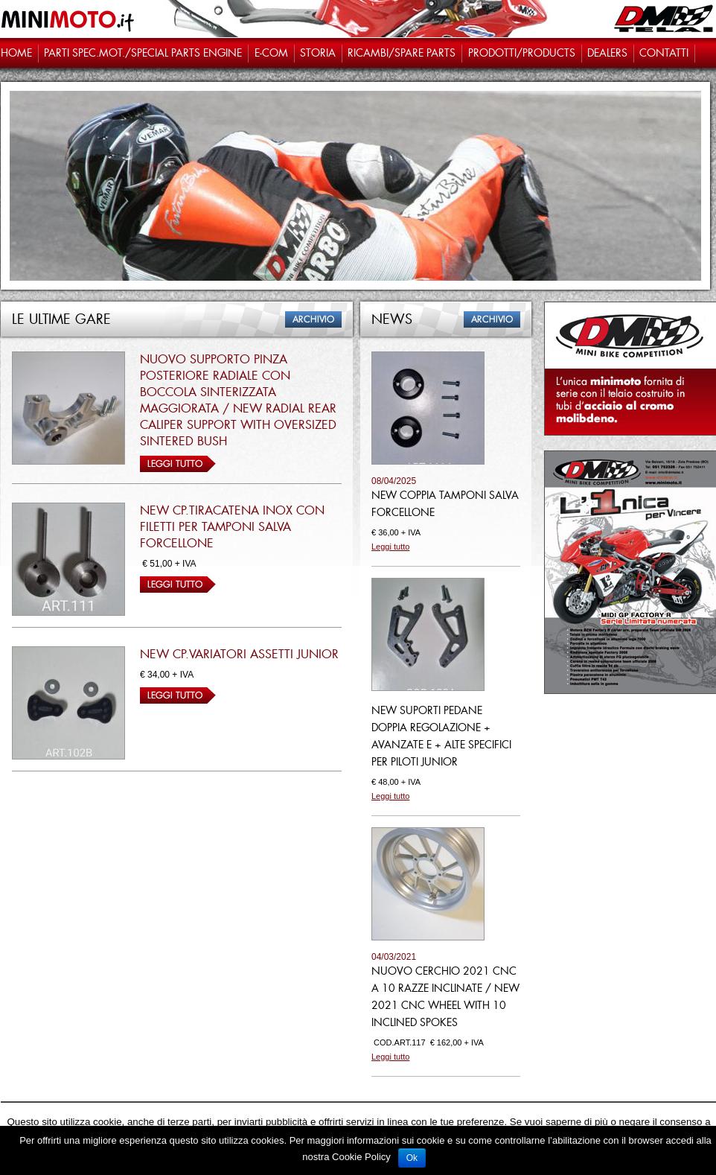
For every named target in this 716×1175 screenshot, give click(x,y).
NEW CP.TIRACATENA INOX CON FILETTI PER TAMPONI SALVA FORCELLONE (232, 527)
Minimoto (68, 18)
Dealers (607, 53)
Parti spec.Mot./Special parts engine (143, 53)
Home (16, 53)
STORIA (318, 53)
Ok (412, 1158)
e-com (271, 53)
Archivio (313, 319)
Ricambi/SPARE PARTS (402, 53)
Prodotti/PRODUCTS (521, 53)
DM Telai (664, 18)
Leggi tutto (178, 464)
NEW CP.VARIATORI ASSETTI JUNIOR (239, 654)
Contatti (663, 53)
